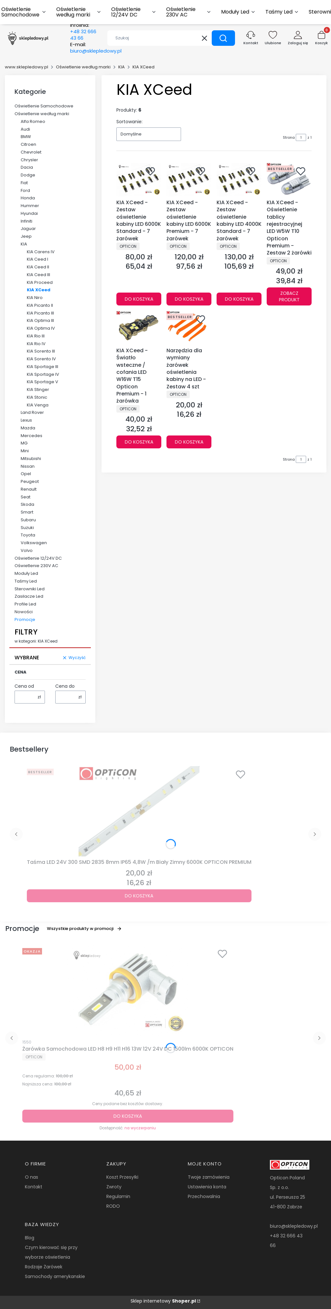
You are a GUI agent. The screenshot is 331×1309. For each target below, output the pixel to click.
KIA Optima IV (41, 328)
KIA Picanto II (40, 305)
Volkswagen (34, 543)
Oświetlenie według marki (83, 67)
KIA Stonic (37, 397)
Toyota (28, 535)
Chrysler (29, 160)
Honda (28, 198)
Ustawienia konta (207, 1187)
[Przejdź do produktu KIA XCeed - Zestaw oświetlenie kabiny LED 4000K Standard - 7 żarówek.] (239, 179)
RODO (113, 1206)
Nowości (24, 612)
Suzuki (27, 528)
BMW (26, 137)
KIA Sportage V (42, 382)
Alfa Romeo (33, 121)
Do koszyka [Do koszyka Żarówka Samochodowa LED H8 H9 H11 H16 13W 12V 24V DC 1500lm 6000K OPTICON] (127, 1116)
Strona (289, 137)
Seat (25, 497)
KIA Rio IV (36, 344)
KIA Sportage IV (43, 374)
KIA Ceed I (37, 259)
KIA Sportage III (42, 367)
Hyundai (29, 213)
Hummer (30, 206)
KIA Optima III (40, 320)
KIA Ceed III (38, 275)
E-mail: (96, 47)
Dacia (27, 167)
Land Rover (32, 412)
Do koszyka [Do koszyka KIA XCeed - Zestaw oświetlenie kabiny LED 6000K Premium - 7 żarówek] (189, 299)
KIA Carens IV (41, 252)
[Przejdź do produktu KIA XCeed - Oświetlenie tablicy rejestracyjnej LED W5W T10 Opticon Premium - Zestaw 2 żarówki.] (289, 179)
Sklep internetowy (163, 1301)
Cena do (65, 686)
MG (24, 443)
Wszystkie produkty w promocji (84, 928)
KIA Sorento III (41, 351)
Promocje (25, 619)
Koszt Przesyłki (122, 1177)
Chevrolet (31, 152)
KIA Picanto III (40, 313)
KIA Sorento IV (41, 359)
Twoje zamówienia (209, 1177)
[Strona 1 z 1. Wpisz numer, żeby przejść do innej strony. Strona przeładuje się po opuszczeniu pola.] (301, 137)
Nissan (28, 466)
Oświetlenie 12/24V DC (38, 558)
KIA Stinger (38, 389)
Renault (29, 489)
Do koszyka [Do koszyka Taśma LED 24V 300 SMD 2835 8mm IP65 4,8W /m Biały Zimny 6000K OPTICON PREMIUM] (139, 896)
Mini (25, 451)
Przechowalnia (204, 1196)
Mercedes (31, 436)
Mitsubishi (31, 458)
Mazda (28, 428)
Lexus (26, 420)
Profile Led (25, 604)
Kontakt (33, 1187)
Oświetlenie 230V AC (36, 566)
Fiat (24, 183)
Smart (27, 512)
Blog (29, 1237)
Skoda (27, 504)
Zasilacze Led (29, 596)
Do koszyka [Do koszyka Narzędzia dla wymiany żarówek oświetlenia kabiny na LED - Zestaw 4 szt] (189, 442)
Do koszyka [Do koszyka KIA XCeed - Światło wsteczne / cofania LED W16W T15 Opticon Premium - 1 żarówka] (139, 442)
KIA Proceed (40, 282)
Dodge (28, 175)
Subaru (28, 520)
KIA (121, 67)
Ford (25, 190)
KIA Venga (37, 405)
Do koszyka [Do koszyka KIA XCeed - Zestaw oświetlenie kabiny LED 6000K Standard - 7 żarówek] (139, 299)
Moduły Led (26, 573)
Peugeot (30, 481)
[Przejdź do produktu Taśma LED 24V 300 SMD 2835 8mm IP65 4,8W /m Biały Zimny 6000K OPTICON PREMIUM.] (139, 811)
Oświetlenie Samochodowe (44, 106)
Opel (26, 474)
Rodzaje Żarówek (43, 1267)
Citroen (28, 144)
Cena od (24, 686)
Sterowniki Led (30, 589)
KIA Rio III (36, 336)
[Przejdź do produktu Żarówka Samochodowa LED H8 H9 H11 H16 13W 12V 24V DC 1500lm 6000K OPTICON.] (127, 990)
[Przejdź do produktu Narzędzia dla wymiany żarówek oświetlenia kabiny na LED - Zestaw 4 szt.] (188, 328)
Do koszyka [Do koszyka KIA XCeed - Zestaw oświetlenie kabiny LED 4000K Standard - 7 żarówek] (239, 299)
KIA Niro (35, 298)
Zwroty (114, 1187)
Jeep (26, 236)
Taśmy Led (26, 581)
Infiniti (26, 221)
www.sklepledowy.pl (26, 67)
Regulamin (118, 1196)
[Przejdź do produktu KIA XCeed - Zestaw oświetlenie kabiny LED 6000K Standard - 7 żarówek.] (138, 179)
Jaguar (28, 228)
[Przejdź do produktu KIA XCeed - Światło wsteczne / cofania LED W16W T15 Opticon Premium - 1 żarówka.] (138, 328)
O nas (31, 1177)
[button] (223, 38)
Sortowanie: (129, 121)
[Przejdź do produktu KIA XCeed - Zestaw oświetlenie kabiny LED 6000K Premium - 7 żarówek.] (188, 179)
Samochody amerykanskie (55, 1276)
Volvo (27, 550)
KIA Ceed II (38, 267)
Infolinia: (83, 31)
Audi (25, 129)
